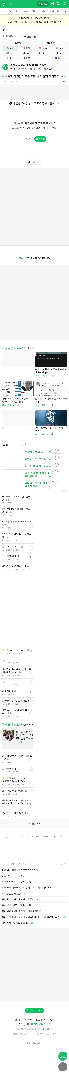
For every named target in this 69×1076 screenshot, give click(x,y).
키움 (26, 58)
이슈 (18, 11)
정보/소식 (25, 445)
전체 (5, 445)
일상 (26, 11)
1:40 (63, 863)
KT (26, 53)
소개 (17, 1019)
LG (3, 30)
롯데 (43, 53)
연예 (33, 11)
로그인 (28, 139)
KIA (59, 53)
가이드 (51, 43)
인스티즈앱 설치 (34, 1010)
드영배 (42, 11)
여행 (12, 68)
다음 (46, 836)
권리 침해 (23, 1024)
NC (9, 53)
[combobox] (12, 36)
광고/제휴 (39, 1019)
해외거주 (35, 68)
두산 (10, 58)
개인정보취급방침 (41, 1024)
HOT (10, 11)
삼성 (59, 48)
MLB (59, 58)
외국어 (22, 68)
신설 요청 (30, 36)
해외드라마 (50, 68)
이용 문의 (27, 1019)
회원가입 (43, 4)
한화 (26, 48)
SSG (43, 48)
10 (37, 836)
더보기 (28, 725)
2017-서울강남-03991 (35, 1034)
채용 (49, 1019)
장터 (51, 11)
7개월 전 (5, 81)
